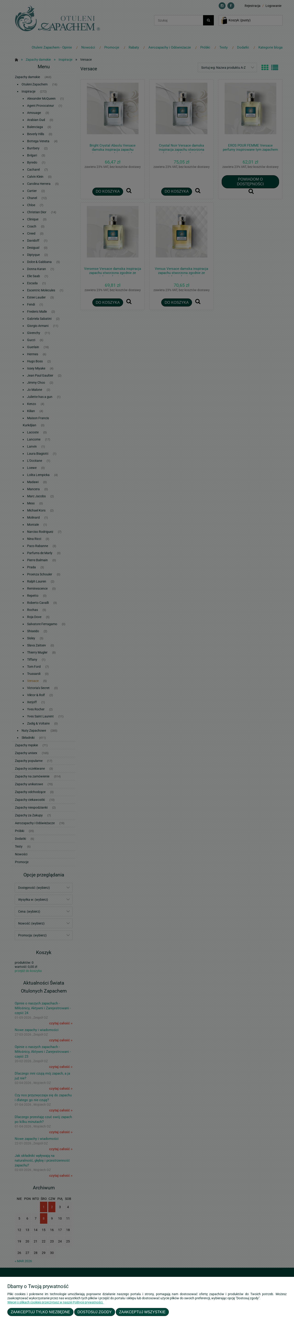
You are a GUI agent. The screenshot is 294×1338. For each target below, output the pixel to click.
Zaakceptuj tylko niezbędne (40, 1312)
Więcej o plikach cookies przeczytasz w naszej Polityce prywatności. (55, 1302)
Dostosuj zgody (94, 1312)
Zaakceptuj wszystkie (142, 1312)
